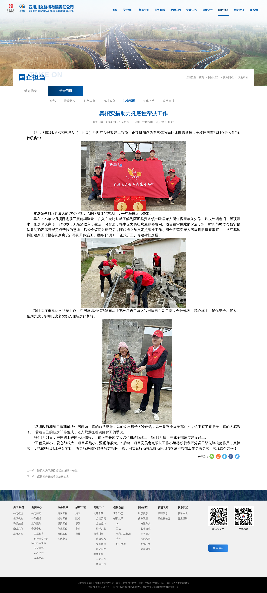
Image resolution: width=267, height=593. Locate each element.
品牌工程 (176, 9)
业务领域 (160, 9)
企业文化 (18, 528)
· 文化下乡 (148, 101)
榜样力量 (101, 528)
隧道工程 (62, 518)
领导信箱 (218, 547)
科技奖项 (121, 544)
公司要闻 (36, 513)
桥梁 (77, 523)
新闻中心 (144, 9)
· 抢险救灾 (69, 101)
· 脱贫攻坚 (88, 101)
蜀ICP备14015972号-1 (98, 587)
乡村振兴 (146, 533)
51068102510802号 (131, 587)
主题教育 (39, 533)
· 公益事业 (168, 101)
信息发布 (239, 9)
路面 (77, 513)
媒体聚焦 (36, 523)
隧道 (77, 518)
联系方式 (183, 513)
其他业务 (62, 538)
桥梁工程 (62, 523)
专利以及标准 (123, 533)
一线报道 (36, 518)
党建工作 (191, 9)
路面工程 (62, 513)
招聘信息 (163, 513)
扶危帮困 (243, 77)
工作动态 (118, 513)
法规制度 (101, 549)
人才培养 (39, 553)
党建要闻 (101, 518)
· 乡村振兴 (108, 101)
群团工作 (98, 554)
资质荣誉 (18, 523)
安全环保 (39, 548)
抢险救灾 (146, 523)
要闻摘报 (101, 544)
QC (118, 523)
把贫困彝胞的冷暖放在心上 (53, 476)
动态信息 (30, 91)
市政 (77, 528)
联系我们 (255, 9)
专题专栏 (36, 528)
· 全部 (52, 101)
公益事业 (146, 549)
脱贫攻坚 (146, 528)
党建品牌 (101, 523)
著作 (118, 538)
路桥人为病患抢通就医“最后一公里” (57, 470)
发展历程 (18, 533)
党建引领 (98, 513)
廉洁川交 (98, 533)
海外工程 (62, 533)
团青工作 (101, 564)
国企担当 (223, 12)
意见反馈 (183, 518)
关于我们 (128, 9)
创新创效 (207, 9)
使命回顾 (228, 77)
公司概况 (18, 513)
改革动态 (39, 558)
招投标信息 (164, 518)
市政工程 (62, 528)
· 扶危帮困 (128, 101)
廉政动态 (101, 538)
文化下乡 (146, 544)
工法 (118, 528)
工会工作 (101, 559)
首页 (115, 9)
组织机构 (18, 518)
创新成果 (118, 518)
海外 (77, 533)
